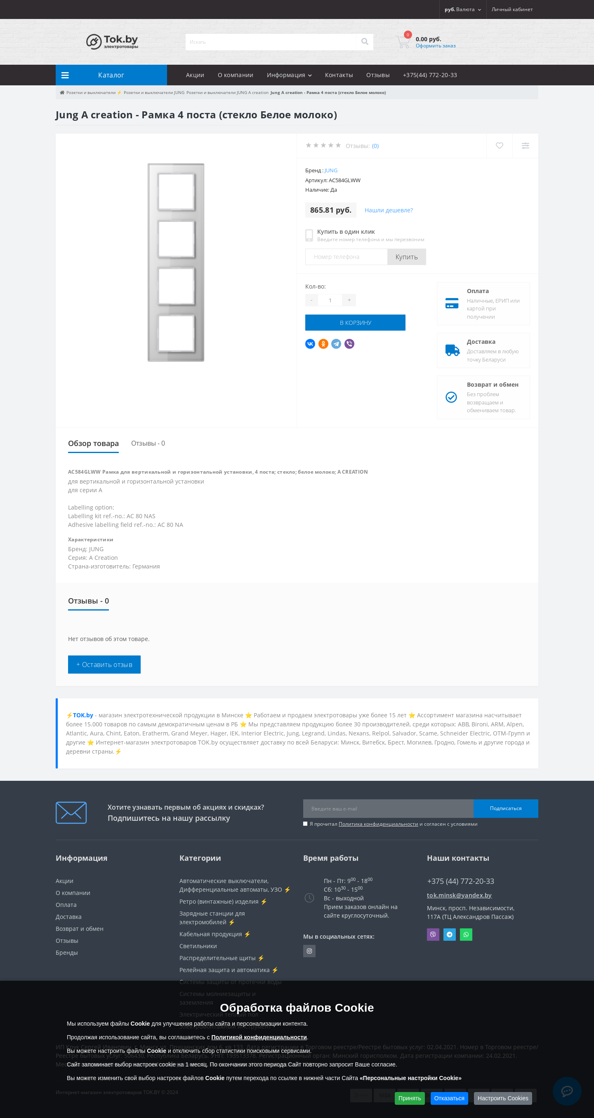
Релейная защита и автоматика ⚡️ (228, 970)
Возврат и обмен (493, 384)
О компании (236, 75)
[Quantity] (330, 300)
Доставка (481, 341)
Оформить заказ (436, 45)
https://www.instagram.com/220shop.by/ (309, 951)
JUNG (331, 170)
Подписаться (506, 808)
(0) (375, 146)
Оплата (478, 291)
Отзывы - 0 (148, 443)
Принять (409, 1098)
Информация (289, 75)
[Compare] (525, 146)
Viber (433, 934)
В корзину (355, 322)
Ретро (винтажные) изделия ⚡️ (223, 901)
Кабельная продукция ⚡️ (215, 934)
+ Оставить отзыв (104, 664)
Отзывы (378, 75)
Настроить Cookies (503, 1098)
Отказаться (449, 1098)
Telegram (450, 934)
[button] (512, 9)
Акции (195, 75)
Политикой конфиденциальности (259, 1037)
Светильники (198, 946)
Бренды (67, 952)
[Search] (364, 42)
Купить (407, 256)
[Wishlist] (499, 146)
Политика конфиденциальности (378, 823)
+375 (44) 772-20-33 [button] (460, 881)
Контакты (339, 75)
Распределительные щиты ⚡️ (221, 958)
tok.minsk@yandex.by (459, 895)
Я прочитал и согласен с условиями (394, 823)
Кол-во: (315, 286)
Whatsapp (466, 934)
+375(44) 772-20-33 (430, 75)
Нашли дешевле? (389, 210)
